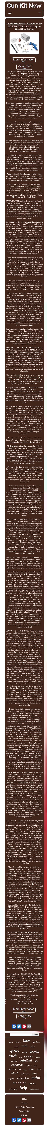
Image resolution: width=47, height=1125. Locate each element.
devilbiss (36, 1042)
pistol (35, 1066)
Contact (24, 1103)
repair (28, 1065)
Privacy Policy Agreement (24, 1107)
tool (24, 1046)
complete (37, 1057)
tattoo (25, 1070)
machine (19, 1083)
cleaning (13, 1089)
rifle (36, 1061)
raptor (11, 1079)
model (34, 1073)
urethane (17, 1042)
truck (13, 1056)
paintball (26, 1060)
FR (26, 1115)
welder (32, 1047)
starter (14, 1061)
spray (14, 1050)
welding (24, 1052)
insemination (34, 1089)
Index (24, 1099)
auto (32, 1069)
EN (22, 1115)
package (28, 1056)
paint (36, 1077)
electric (16, 1047)
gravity (34, 1051)
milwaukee (22, 1078)
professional (25, 1074)
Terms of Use (24, 1111)
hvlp (23, 1088)
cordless (17, 1065)
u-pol (20, 1057)
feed (39, 1069)
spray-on (14, 1069)
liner (26, 1041)
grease (32, 1083)
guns (11, 1042)
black (14, 1073)
